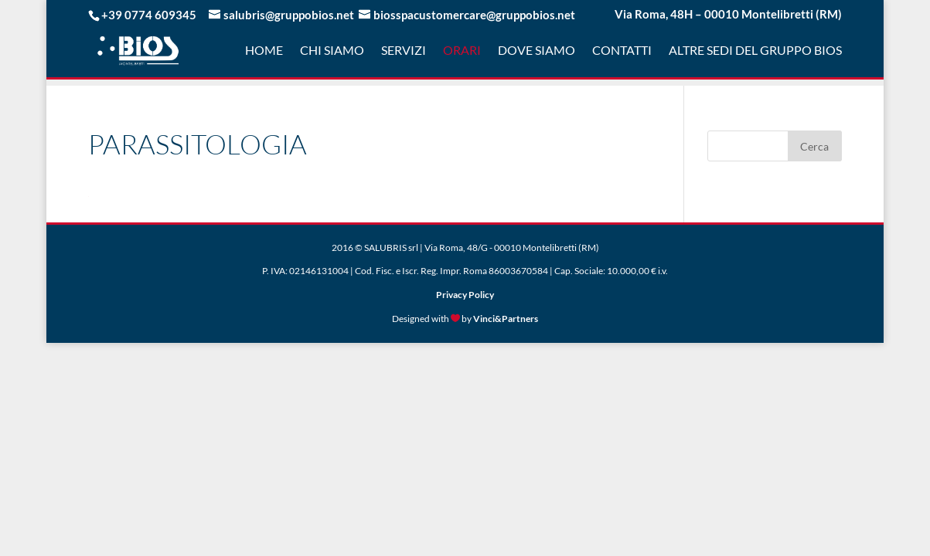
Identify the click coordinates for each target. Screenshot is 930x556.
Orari (462, 51)
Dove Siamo (536, 51)
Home (264, 51)
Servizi (403, 51)
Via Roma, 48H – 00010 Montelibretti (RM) (728, 14)
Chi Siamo (332, 51)
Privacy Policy (465, 294)
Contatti (622, 51)
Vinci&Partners (505, 318)
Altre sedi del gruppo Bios (755, 51)
